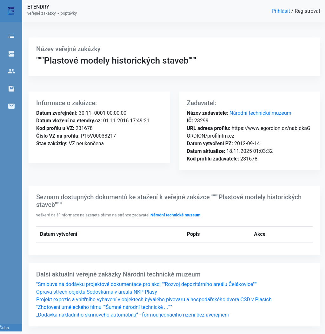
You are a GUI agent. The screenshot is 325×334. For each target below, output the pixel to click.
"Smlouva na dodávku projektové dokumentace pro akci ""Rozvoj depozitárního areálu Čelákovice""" (146, 284)
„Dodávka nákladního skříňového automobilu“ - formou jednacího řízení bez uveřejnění (132, 315)
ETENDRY (38, 7)
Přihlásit (281, 11)
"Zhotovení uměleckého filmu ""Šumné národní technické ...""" (104, 307)
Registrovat (307, 11)
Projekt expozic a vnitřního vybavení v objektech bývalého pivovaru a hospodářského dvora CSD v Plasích (154, 300)
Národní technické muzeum (259, 113)
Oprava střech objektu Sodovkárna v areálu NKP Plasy (96, 292)
